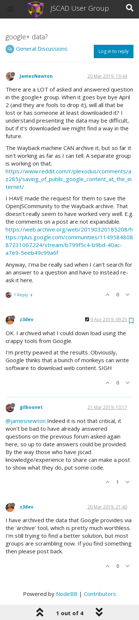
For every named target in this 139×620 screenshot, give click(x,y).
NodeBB (66, 593)
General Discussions (41, 48)
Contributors (100, 593)
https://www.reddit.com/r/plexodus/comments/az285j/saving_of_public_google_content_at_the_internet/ (69, 178)
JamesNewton (36, 76)
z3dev (26, 319)
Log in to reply (114, 51)
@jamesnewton (26, 420)
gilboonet (31, 407)
